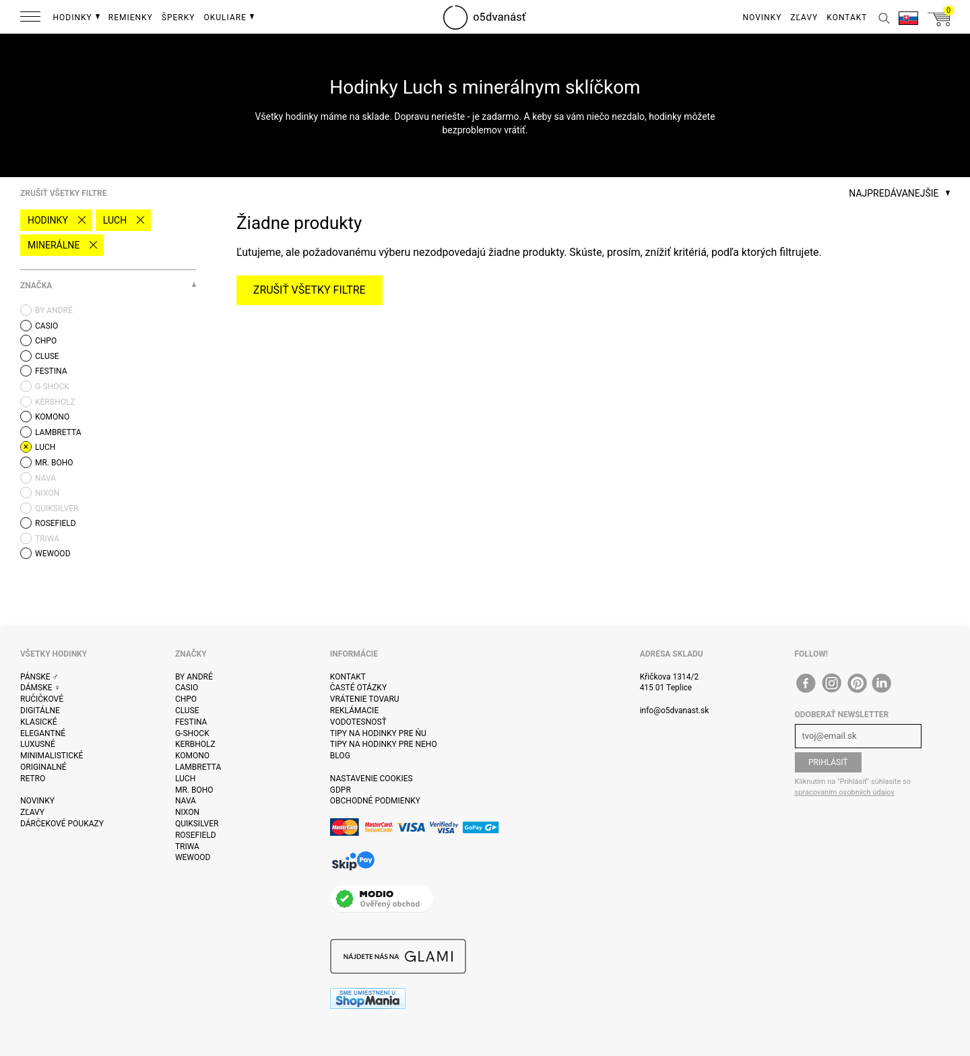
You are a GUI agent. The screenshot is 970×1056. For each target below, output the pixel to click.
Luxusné (37, 744)
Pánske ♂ (39, 677)
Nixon (187, 812)
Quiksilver (197, 823)
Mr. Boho (194, 790)
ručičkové (41, 699)
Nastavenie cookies (371, 778)
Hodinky (48, 220)
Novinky (37, 800)
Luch (115, 220)
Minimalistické (51, 755)
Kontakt (348, 677)
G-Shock (192, 733)
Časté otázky (358, 687)
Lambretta (198, 767)
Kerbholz (195, 744)
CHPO (186, 699)
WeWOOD (193, 857)
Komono (192, 755)
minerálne (53, 245)
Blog (340, 755)
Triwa (187, 846)
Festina (191, 722)
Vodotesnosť (358, 722)
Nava (185, 800)
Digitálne (40, 710)
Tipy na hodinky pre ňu (378, 733)
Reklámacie (354, 710)
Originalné (43, 767)
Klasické (38, 722)
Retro (32, 778)
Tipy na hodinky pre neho (383, 744)
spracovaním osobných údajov (845, 792)
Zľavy (32, 812)
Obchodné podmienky (375, 800)
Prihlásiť (828, 762)
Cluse (187, 710)
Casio (186, 687)
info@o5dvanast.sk (674, 710)
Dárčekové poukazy (62, 823)
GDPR (340, 790)
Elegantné (42, 733)
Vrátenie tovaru (364, 699)
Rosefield (195, 835)
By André (194, 677)
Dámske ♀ (40, 687)
